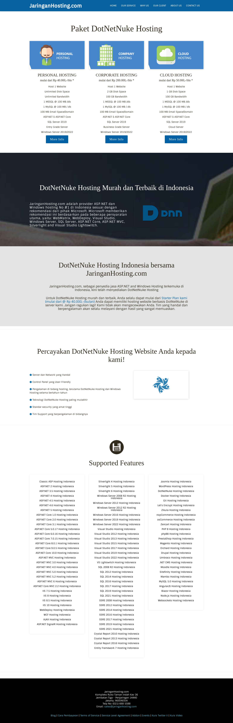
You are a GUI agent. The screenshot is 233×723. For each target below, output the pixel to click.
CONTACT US (193, 5)
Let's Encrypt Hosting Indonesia (176, 505)
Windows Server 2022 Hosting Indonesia (116, 524)
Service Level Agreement (116, 715)
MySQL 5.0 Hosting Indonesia (176, 581)
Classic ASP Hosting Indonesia (57, 481)
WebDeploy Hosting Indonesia (57, 610)
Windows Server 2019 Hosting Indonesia (116, 519)
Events (146, 715)
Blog (53, 715)
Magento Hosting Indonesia (176, 543)
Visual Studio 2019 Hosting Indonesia (116, 552)
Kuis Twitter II (160, 715)
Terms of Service (89, 715)
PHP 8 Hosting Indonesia (176, 529)
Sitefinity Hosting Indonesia (176, 571)
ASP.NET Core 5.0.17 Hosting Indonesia (57, 529)
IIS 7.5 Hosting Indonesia (57, 591)
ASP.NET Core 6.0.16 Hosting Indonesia (57, 533)
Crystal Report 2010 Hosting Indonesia (116, 633)
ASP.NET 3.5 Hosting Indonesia (57, 491)
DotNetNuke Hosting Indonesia (176, 491)
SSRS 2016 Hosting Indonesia (116, 614)
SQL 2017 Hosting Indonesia (116, 586)
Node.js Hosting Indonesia (176, 595)
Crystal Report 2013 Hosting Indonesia (116, 638)
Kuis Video (176, 715)
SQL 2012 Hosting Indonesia (116, 571)
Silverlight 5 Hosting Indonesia (116, 486)
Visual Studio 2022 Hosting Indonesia (116, 557)
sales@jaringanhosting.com (120, 706)
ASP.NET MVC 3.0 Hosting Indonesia (57, 562)
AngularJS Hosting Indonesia (176, 586)
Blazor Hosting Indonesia (176, 591)
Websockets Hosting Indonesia (176, 600)
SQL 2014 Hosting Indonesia (116, 576)
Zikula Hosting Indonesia (176, 510)
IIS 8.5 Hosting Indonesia (57, 600)
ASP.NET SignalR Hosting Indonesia (57, 624)
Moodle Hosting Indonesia (176, 567)
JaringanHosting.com (56, 6)
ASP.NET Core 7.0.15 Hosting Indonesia (57, 538)
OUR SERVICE (128, 5)
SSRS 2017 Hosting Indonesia (116, 619)
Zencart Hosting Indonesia (176, 524)
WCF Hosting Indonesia (57, 614)
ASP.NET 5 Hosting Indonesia (57, 510)
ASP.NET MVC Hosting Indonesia (57, 557)
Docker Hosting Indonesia (176, 495)
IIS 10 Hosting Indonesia (57, 605)
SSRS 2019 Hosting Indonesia (116, 624)
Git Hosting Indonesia (176, 500)
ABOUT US (176, 5)
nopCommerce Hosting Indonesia (176, 514)
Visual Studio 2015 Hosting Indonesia (116, 543)
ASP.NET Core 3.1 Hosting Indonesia (57, 524)
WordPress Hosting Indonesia (176, 486)
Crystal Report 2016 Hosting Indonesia (116, 643)
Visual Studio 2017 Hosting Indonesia (116, 548)
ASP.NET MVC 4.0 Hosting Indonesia (57, 567)
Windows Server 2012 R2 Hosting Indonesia (116, 509)
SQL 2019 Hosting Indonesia (116, 591)
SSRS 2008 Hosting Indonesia (116, 600)
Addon (136, 715)
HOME (113, 5)
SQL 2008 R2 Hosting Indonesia (116, 567)
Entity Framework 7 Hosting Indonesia (116, 648)
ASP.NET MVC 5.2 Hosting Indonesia (57, 576)
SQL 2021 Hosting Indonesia (116, 595)
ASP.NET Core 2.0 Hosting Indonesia (57, 519)
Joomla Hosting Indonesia (176, 481)
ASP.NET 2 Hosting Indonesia (57, 486)
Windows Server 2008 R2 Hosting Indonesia (116, 497)
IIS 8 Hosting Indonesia (57, 595)
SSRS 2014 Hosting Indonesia (116, 610)
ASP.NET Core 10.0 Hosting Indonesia (57, 552)
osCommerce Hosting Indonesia (176, 519)
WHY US (144, 5)
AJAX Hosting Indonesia (57, 619)
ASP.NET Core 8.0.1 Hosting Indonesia (57, 543)
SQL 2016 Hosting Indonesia (116, 581)
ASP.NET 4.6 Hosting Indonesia (57, 505)
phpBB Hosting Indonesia (176, 533)
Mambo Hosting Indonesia (176, 576)
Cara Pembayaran (68, 715)
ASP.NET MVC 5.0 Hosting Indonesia (57, 571)
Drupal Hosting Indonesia (176, 552)
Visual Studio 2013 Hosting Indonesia (116, 538)
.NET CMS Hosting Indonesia (176, 562)
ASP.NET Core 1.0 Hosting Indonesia (57, 514)
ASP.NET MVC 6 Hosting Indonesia (57, 581)
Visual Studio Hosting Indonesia (116, 529)
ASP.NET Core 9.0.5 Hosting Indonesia (57, 548)
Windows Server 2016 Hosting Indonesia (116, 514)
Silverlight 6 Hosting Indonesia (116, 491)
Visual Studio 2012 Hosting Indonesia (116, 533)
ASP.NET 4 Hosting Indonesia (57, 495)
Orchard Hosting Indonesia (176, 548)
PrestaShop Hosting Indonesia (175, 538)
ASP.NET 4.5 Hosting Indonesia (57, 500)
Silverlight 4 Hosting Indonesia (116, 481)
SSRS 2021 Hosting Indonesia (116, 629)
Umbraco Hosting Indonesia (176, 557)
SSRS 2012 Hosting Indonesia (116, 605)
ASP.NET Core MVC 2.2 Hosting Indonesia (57, 586)
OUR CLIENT (159, 5)
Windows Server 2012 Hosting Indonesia (116, 503)
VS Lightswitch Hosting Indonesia (116, 562)
